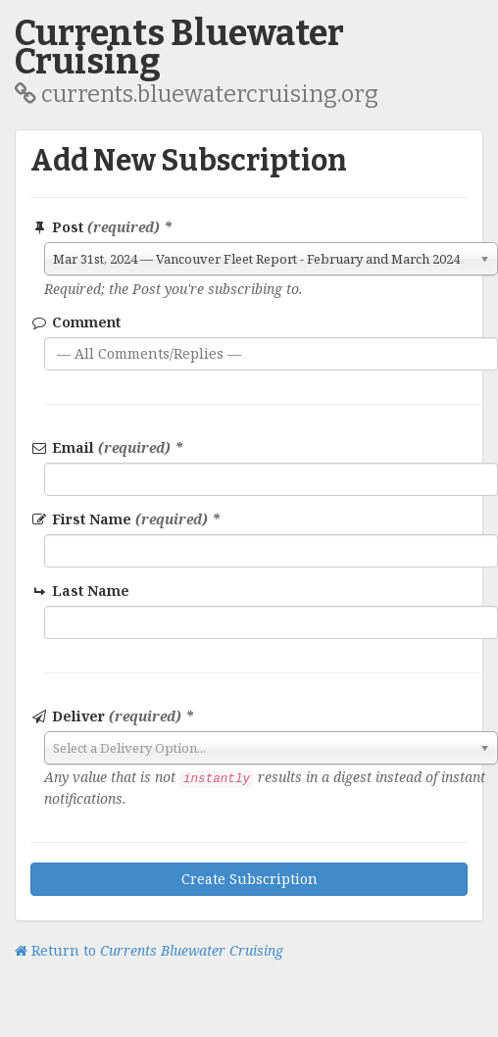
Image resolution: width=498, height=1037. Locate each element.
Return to (149, 950)
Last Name (80, 590)
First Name (125, 519)
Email (106, 447)
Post (101, 227)
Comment (75, 322)
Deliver (112, 716)
